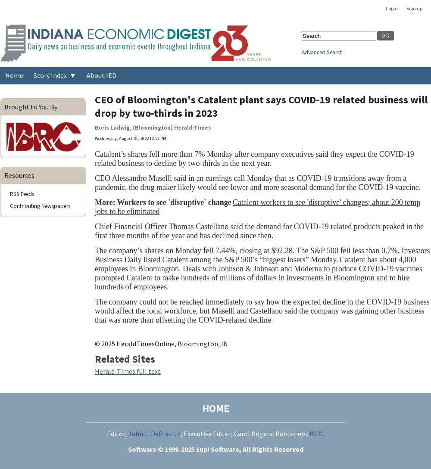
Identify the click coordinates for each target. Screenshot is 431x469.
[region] (339, 261)
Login (392, 8)
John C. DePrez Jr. (154, 433)
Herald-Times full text (128, 371)
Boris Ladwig (112, 127)
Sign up (414, 8)
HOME (215, 408)
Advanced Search (322, 52)
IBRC (316, 433)
